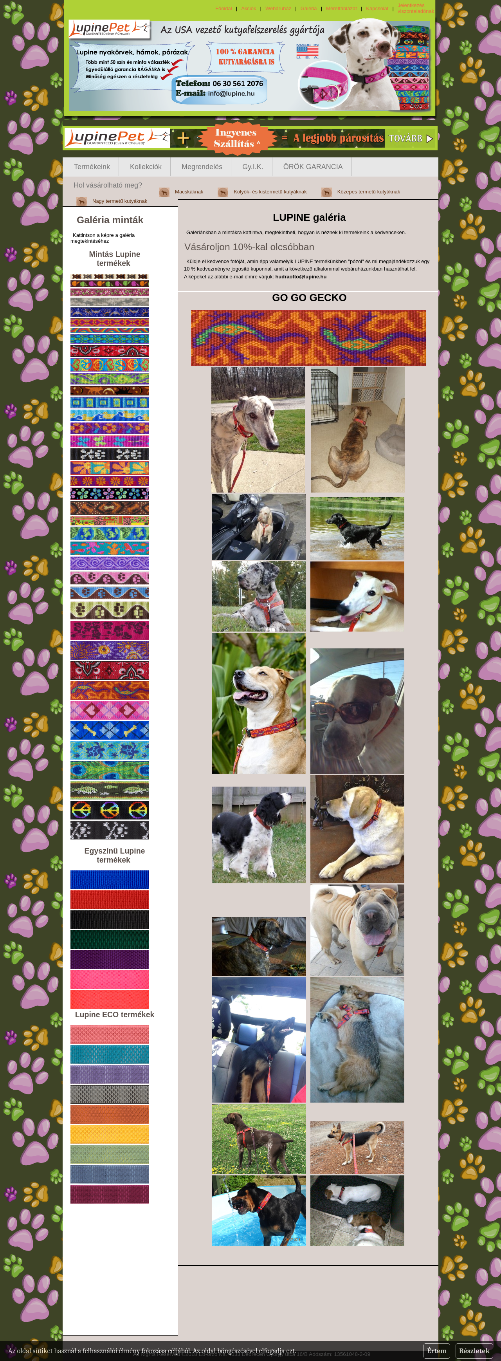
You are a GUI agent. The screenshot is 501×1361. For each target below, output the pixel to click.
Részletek (474, 1351)
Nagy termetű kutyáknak (119, 201)
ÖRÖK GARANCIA (313, 167)
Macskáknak (189, 192)
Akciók (248, 8)
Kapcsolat (377, 8)
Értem (437, 1351)
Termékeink (92, 167)
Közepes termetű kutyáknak (368, 192)
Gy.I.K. (252, 167)
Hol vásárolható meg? (108, 185)
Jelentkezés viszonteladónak (416, 8)
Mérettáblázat (341, 8)
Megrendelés (202, 167)
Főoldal (223, 8)
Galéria (309, 8)
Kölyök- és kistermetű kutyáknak (270, 192)
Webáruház (278, 8)
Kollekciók (146, 167)
